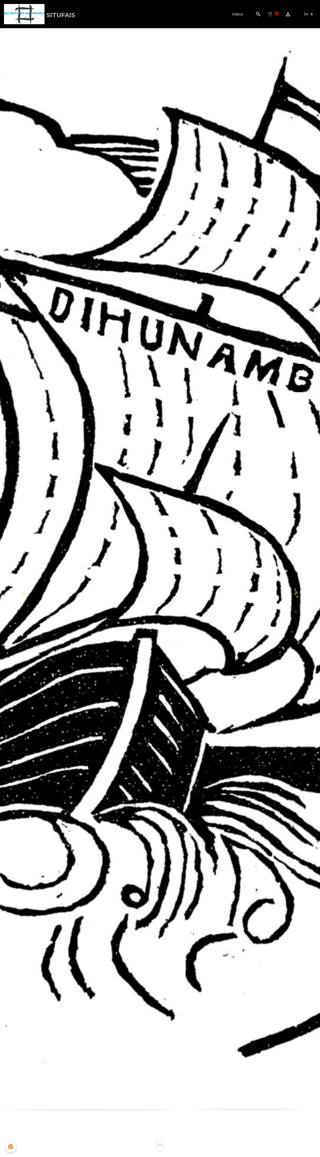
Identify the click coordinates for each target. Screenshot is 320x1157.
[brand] (39, 14)
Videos (237, 14)
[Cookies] (10, 1146)
